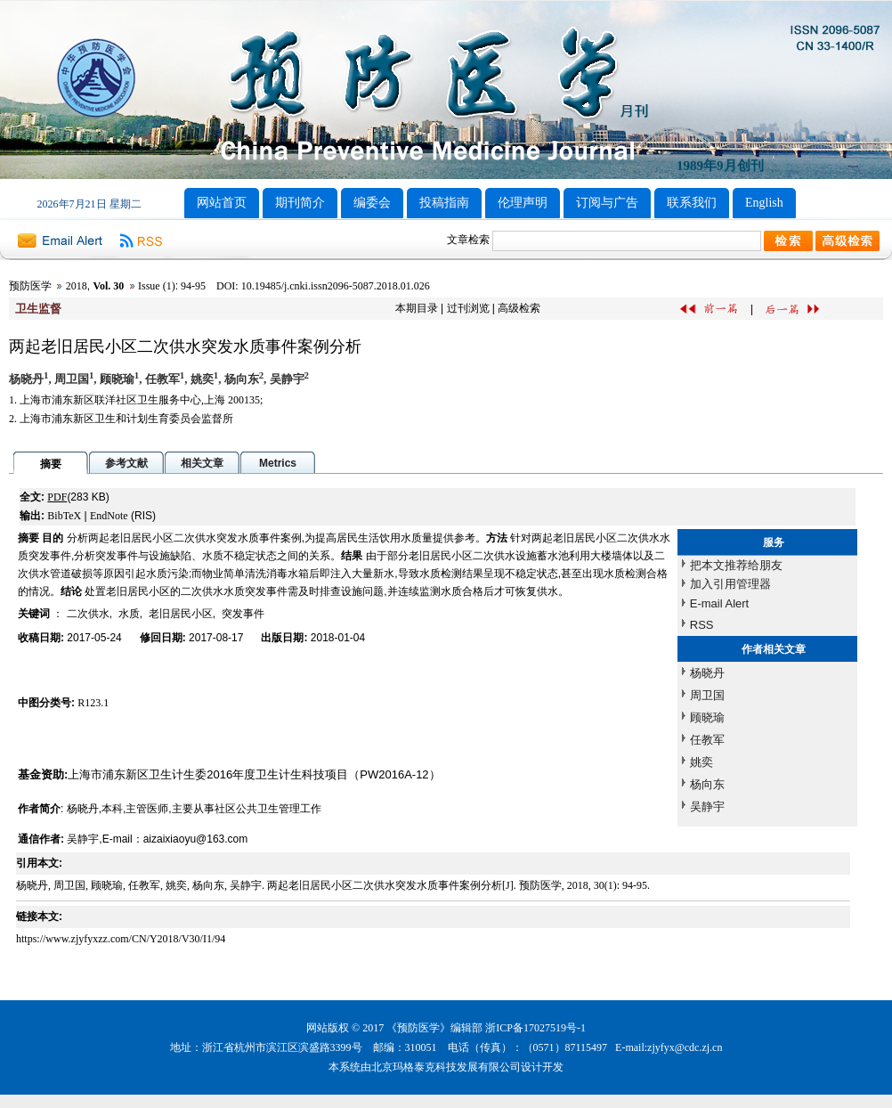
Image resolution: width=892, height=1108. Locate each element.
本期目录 (416, 308)
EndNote (109, 515)
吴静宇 (707, 806)
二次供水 (88, 613)
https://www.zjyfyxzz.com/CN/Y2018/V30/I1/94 (120, 939)
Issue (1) (156, 286)
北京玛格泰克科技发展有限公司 (446, 1067)
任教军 (707, 739)
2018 (76, 286)
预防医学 (30, 286)
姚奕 (701, 762)
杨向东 (707, 784)
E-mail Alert (719, 603)
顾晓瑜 (707, 717)
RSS (702, 624)
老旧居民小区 (181, 613)
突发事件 (243, 613)
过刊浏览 (468, 308)
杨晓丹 (707, 673)
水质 (129, 613)
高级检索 (519, 308)
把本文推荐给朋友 (736, 565)
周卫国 (707, 695)
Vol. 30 (108, 286)
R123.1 (93, 703)
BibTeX (64, 515)
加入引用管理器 (730, 584)
